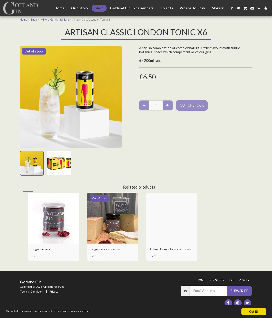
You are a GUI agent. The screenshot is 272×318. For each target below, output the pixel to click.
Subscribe (239, 291)
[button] (132, 8)
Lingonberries (41, 249)
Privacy (54, 291)
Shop (34, 19)
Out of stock (192, 105)
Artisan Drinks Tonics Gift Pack (169, 251)
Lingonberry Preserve (106, 249)
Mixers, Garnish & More (55, 19)
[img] (53, 218)
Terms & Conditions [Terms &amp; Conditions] (32, 291)
